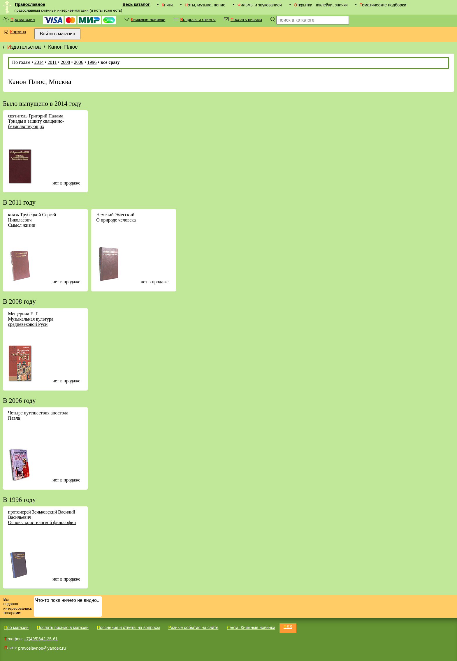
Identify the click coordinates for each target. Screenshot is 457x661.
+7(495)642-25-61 (41, 639)
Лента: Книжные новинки (251, 627)
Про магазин (22, 19)
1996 (91, 62)
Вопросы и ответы (197, 19)
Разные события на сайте (193, 627)
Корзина (18, 31)
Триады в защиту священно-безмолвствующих (36, 124)
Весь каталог (136, 4)
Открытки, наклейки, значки (321, 5)
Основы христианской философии (42, 522)
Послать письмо (246, 19)
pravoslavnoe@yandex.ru (42, 648)
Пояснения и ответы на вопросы (128, 627)
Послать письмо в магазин (63, 627)
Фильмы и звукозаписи (260, 5)
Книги (167, 5)
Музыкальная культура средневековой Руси (30, 322)
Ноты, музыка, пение (205, 5)
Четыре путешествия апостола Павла (38, 415)
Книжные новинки (148, 19)
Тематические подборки (383, 5)
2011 (52, 62)
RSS (288, 626)
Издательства (24, 47)
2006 (78, 62)
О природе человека (116, 219)
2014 (39, 62)
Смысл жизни (21, 225)
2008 (65, 62)
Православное (30, 4)
